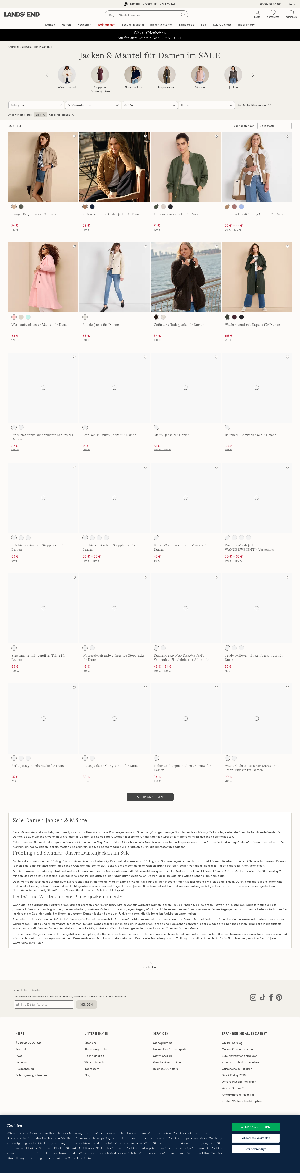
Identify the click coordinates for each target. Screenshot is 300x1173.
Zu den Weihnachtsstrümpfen (242, 1101)
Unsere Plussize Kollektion (239, 1082)
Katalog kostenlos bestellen (240, 1062)
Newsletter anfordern (28, 990)
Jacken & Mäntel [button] (161, 24)
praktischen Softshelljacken (214, 836)
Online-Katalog (232, 1043)
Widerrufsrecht (94, 1062)
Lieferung (22, 1062)
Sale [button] (204, 24)
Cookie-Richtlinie (39, 1148)
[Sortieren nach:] (275, 126)
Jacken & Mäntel (42, 46)
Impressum (91, 1069)
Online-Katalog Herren (237, 1049)
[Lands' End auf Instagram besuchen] (253, 998)
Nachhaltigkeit (94, 1056)
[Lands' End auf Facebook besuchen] (269, 998)
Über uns (90, 1043)
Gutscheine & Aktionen (237, 1069)
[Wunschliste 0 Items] (272, 15)
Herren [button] (66, 24)
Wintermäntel (67, 87)
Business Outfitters (165, 1069)
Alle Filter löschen (59, 114)
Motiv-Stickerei (163, 1056)
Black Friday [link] (246, 24)
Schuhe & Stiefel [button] (133, 24)
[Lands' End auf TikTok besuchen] (261, 998)
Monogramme (162, 1043)
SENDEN (86, 1004)
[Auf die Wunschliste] (74, 136)
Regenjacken (166, 87)
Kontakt (21, 1049)
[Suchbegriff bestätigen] (183, 14)
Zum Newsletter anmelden (240, 1056)
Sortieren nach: (244, 126)
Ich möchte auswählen (255, 1138)
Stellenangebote (95, 1049)
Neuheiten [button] (84, 24)
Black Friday (234, 1075)
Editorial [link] (222, 24)
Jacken (233, 87)
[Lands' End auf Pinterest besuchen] (277, 998)
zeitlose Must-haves (124, 842)
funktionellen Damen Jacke (147, 876)
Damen (26, 46)
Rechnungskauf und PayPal (150, 4)
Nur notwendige (255, 1149)
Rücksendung (25, 1069)
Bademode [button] (186, 24)
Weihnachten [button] (106, 24)
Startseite (14, 46)
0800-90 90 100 (270, 4)
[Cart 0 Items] (291, 15)
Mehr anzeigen (150, 797)
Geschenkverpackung (168, 1062)
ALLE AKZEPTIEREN (255, 1127)
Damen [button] (50, 24)
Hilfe (291, 4)
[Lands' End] (22, 14)
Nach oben (150, 964)
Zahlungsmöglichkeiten (31, 1075)
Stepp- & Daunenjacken (100, 89)
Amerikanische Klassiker (238, 1094)
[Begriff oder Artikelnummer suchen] (146, 14)
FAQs (19, 1056)
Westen (200, 87)
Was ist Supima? (233, 1088)
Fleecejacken (133, 87)
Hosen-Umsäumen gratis (170, 1049)
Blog (87, 1075)
